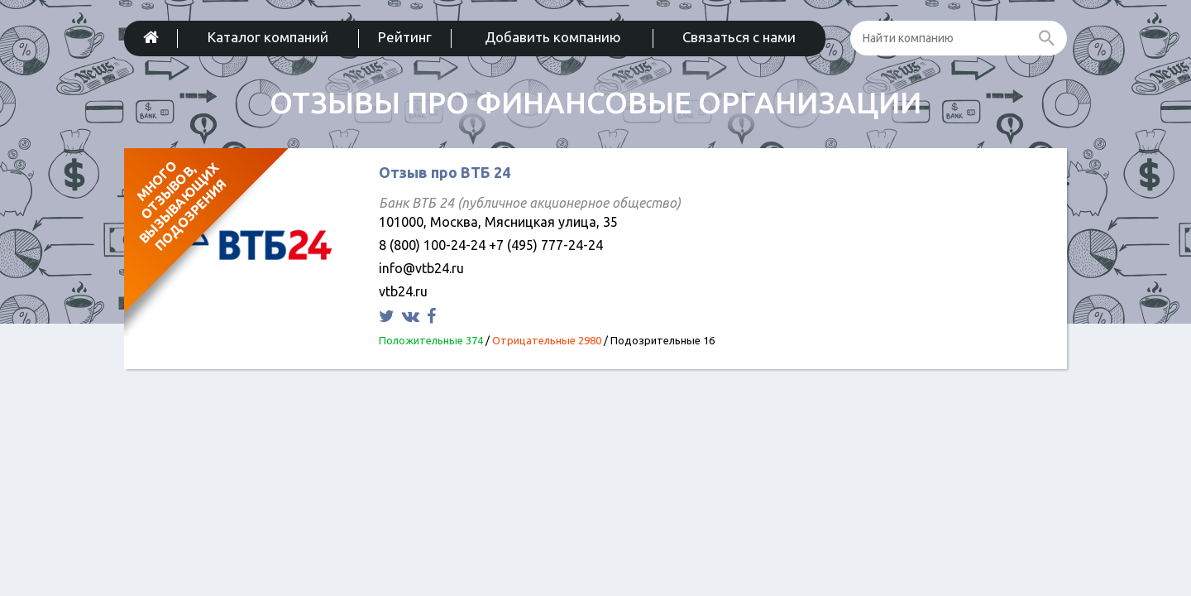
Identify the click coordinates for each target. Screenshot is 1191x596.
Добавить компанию (553, 37)
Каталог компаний (268, 37)
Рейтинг (405, 37)
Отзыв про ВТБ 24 (444, 172)
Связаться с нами (739, 37)
